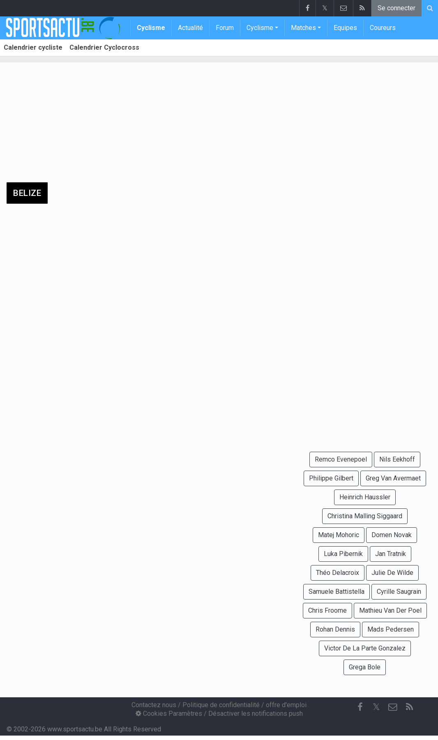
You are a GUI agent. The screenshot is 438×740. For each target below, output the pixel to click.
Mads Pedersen (390, 629)
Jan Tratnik (390, 554)
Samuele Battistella (336, 591)
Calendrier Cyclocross (104, 47)
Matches (303, 28)
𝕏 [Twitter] (376, 707)
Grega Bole (364, 667)
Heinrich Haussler (364, 497)
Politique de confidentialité (221, 705)
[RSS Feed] (409, 707)
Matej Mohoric (338, 535)
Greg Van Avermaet (393, 478)
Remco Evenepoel (341, 459)
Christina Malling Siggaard (364, 516)
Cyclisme (151, 28)
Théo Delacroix (337, 573)
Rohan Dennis (335, 629)
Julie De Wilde (392, 573)
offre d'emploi (286, 705)
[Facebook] (360, 707)
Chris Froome (327, 610)
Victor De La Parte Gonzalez (365, 648)
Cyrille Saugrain (399, 591)
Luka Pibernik (343, 554)
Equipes (345, 28)
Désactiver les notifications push (255, 713)
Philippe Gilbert (331, 478)
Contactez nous (153, 705)
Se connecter (396, 8)
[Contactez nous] (393, 707)
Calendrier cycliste (33, 47)
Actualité (190, 28)
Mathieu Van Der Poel (390, 610)
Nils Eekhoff (397, 459)
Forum (225, 28)
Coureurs (383, 28)
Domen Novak (391, 535)
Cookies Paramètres (169, 713)
